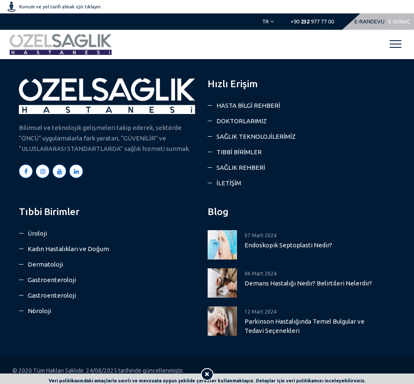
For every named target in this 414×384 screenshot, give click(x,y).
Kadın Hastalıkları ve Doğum (68, 248)
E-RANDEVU (369, 21)
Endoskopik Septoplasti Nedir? (288, 245)
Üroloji (37, 233)
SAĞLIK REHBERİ (240, 167)
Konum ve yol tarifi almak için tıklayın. (60, 6)
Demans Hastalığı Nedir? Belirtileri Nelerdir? (308, 283)
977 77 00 (312, 21)
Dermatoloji (45, 264)
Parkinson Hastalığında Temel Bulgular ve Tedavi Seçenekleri (305, 326)
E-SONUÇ (399, 21)
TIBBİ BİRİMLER (239, 152)
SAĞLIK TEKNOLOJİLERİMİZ (256, 136)
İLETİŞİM (228, 183)
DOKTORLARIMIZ (241, 121)
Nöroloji (39, 310)
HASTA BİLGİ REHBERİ (248, 105)
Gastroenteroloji (52, 279)
